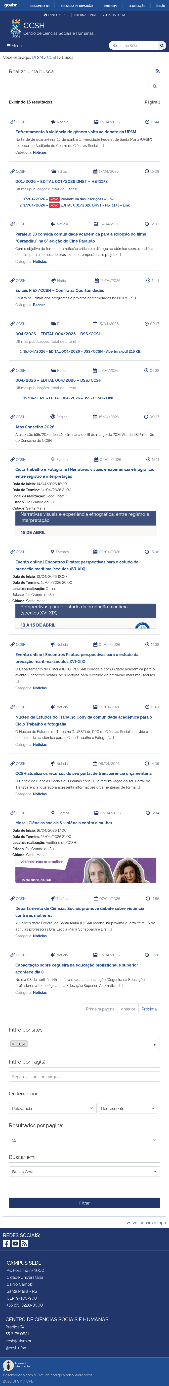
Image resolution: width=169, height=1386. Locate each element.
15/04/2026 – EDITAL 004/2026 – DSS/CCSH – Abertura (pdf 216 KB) (82, 351)
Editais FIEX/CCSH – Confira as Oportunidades (59, 290)
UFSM (17, 1381)
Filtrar (84, 1203)
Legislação (137, 6)
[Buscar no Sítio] (133, 45)
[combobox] (84, 1044)
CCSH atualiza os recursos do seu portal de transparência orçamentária (83, 773)
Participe (111, 6)
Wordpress (83, 1374)
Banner (39, 304)
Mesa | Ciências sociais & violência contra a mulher (63, 822)
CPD (30, 1381)
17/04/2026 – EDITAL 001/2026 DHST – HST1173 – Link (76, 205)
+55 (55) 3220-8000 (25, 1305)
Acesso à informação (77, 6)
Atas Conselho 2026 (34, 426)
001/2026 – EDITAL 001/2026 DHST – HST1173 (61, 181)
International (85, 15)
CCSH (21, 121)
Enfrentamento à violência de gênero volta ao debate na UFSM (75, 131)
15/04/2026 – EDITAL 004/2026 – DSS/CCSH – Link (68, 397)
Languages (55, 15)
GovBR (10, 5)
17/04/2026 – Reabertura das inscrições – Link (68, 198)
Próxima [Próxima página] (149, 1008)
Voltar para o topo (146, 1222)
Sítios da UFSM (113, 15)
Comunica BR (39, 6)
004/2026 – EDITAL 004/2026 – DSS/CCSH (58, 333)
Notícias (40, 152)
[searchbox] (30, 1043)
